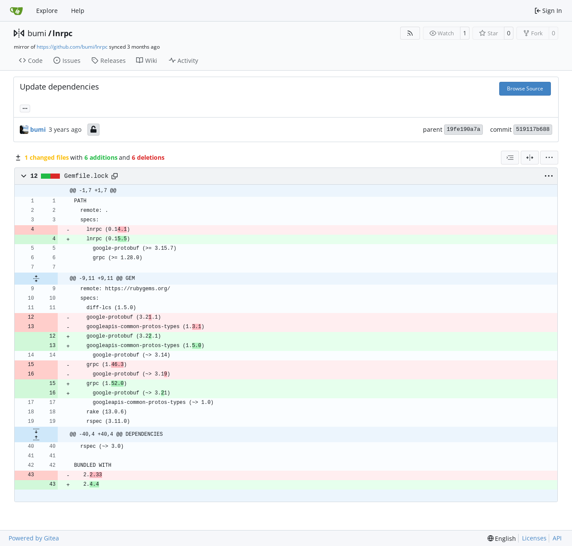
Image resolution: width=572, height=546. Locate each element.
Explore (47, 10)
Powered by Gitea (34, 538)
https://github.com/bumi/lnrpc (72, 46)
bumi (37, 33)
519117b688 (533, 129)
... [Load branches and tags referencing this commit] (25, 108)
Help (77, 10)
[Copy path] (115, 176)
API (557, 538)
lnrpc (62, 33)
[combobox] (510, 157)
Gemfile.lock (86, 176)
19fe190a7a (463, 129)
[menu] (549, 157)
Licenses (534, 538)
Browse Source (525, 88)
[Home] (16, 11)
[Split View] (530, 157)
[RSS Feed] (410, 33)
